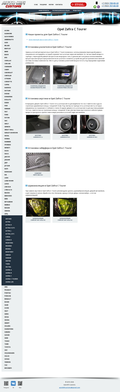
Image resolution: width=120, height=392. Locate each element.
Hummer (7, 142)
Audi (6, 42)
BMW (6, 51)
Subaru (7, 332)
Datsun (7, 91)
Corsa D (9, 240)
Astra (8, 222)
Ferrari (7, 109)
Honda (7, 139)
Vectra (8, 267)
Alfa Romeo (9, 36)
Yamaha (7, 362)
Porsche (7, 296)
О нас (36, 4)
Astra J (8, 231)
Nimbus (7, 205)
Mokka (8, 249)
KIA (5, 175)
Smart (7, 323)
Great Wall (9, 130)
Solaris (7, 326)
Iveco (6, 154)
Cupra (6, 85)
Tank (6, 344)
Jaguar (7, 160)
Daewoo (7, 88)
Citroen (7, 79)
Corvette (8, 82)
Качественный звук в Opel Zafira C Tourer (43, 40)
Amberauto (9, 39)
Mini (6, 199)
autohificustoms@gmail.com (69, 387)
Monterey (9, 252)
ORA (6, 287)
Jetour (7, 166)
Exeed (6, 103)
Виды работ (77, 10)
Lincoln (7, 187)
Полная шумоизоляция (61, 10)
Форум (51, 4)
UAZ (5, 350)
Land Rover (8, 181)
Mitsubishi (8, 202)
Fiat (6, 112)
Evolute (7, 100)
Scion (6, 308)
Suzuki (7, 335)
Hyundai (7, 145)
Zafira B (9, 273)
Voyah (6, 359)
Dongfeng (8, 97)
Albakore (8, 33)
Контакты (59, 4)
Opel (6, 214)
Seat (6, 311)
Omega (8, 255)
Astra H (9, 225)
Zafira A (9, 270)
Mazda (7, 193)
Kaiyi (6, 169)
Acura (6, 30)
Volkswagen (9, 353)
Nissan (7, 208)
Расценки (43, 4)
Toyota (7, 347)
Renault (7, 299)
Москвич (8, 368)
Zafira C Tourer (12, 279)
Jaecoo (7, 157)
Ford (6, 115)
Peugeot (7, 290)
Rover (6, 302)
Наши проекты (44, 10)
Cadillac (7, 60)
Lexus (6, 184)
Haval (6, 136)
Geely (6, 124)
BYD (5, 57)
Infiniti (7, 148)
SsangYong (8, 329)
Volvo (6, 356)
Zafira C (9, 276)
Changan (8, 67)
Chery (6, 70)
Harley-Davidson (11, 133)
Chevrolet (8, 73)
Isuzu (6, 151)
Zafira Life (10, 282)
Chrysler (7, 76)
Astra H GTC (10, 228)
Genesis (7, 127)
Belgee (7, 45)
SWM (6, 338)
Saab (6, 305)
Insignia (9, 246)
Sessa (6, 317)
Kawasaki (8, 172)
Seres (6, 314)
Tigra (8, 264)
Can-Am (7, 63)
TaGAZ (6, 341)
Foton (7, 118)
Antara (9, 219)
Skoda (6, 320)
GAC (5, 121)
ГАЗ (5, 365)
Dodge (6, 94)
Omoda (7, 211)
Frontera (9, 243)
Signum (8, 258)
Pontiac (7, 293)
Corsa (8, 237)
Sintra (8, 261)
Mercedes (8, 196)
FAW (6, 106)
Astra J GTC (10, 234)
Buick (6, 54)
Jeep (6, 163)
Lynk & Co (8, 190)
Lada (6, 178)
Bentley (7, 48)
